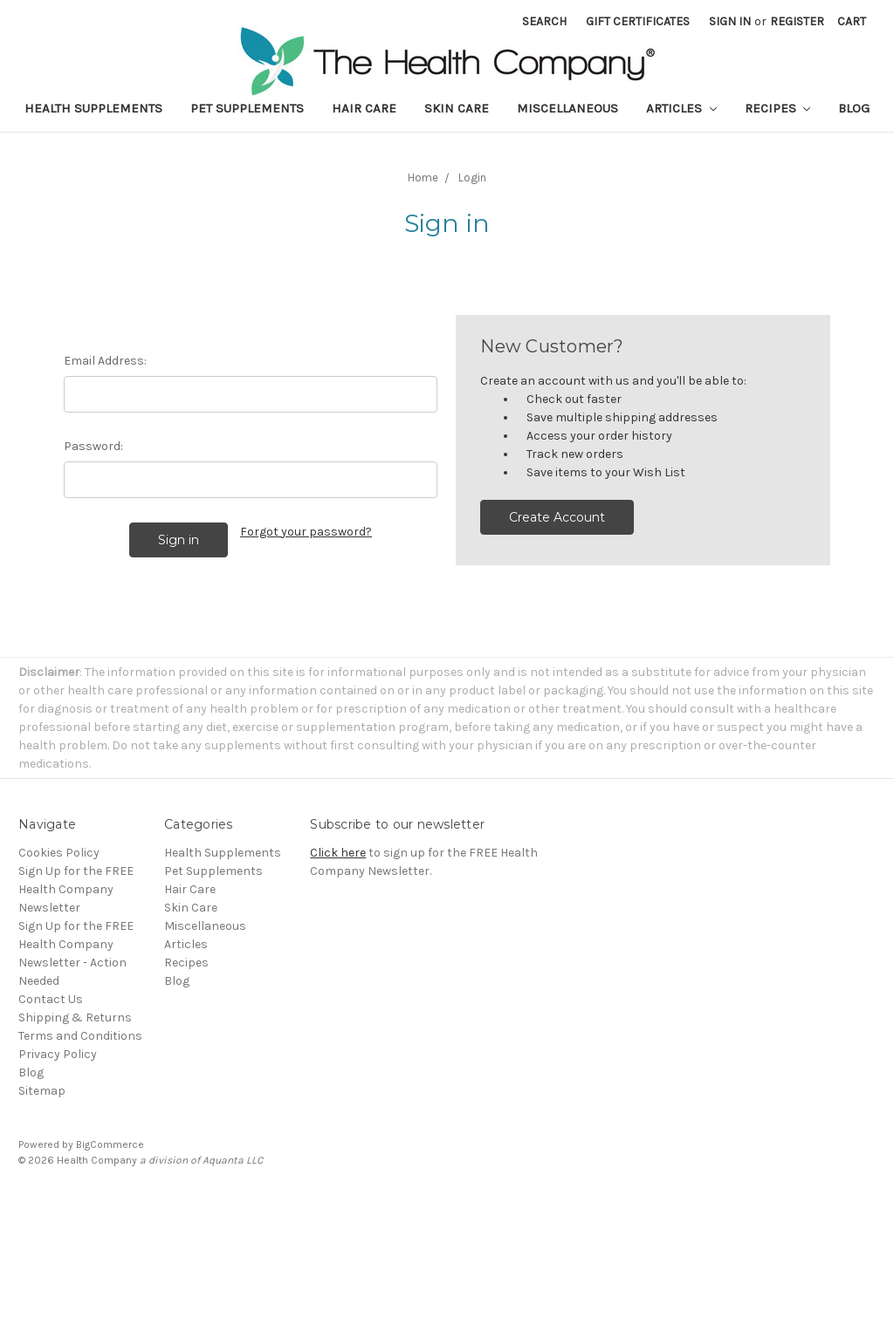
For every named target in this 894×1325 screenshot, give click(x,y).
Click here (338, 852)
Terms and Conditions (80, 1035)
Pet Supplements (247, 108)
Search (544, 21)
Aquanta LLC (233, 1160)
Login (472, 177)
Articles (681, 108)
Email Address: (105, 360)
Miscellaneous (567, 108)
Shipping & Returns (75, 1017)
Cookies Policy (59, 852)
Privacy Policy (57, 1054)
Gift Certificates (638, 21)
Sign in (730, 21)
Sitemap (41, 1090)
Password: (93, 446)
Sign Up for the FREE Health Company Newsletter (76, 889)
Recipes (778, 108)
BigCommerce (110, 1144)
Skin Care (456, 108)
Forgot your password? (306, 531)
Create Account (557, 517)
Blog (854, 108)
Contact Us (50, 999)
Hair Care (364, 108)
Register (797, 21)
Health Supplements (93, 108)
